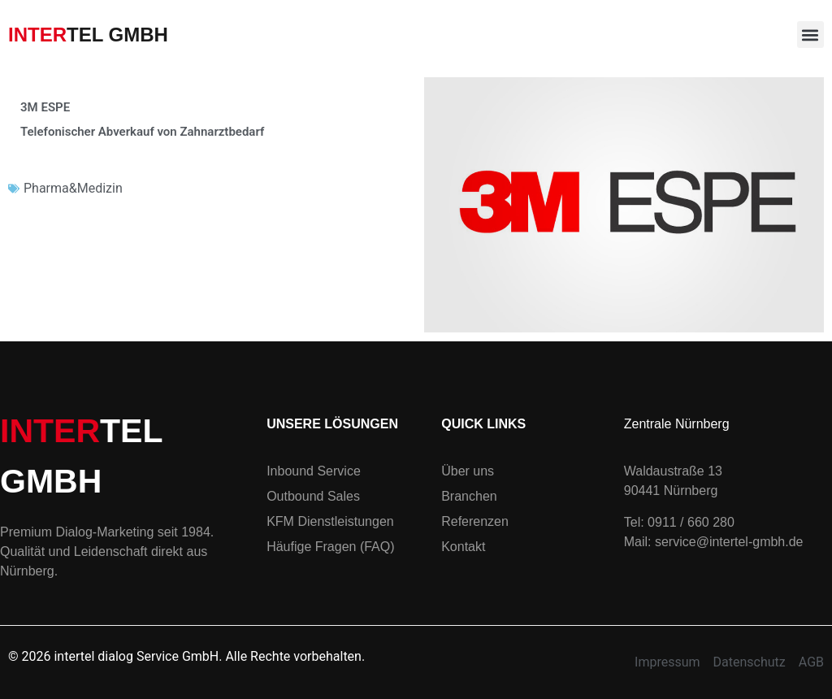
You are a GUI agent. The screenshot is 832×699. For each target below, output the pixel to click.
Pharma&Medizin (73, 188)
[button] (810, 34)
